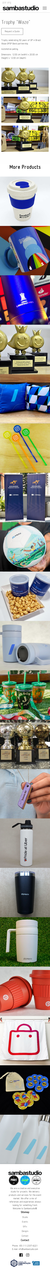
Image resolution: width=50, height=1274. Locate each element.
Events (25, 1222)
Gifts (25, 1226)
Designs (25, 1231)
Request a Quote (12, 31)
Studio (25, 1217)
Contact (25, 1236)
